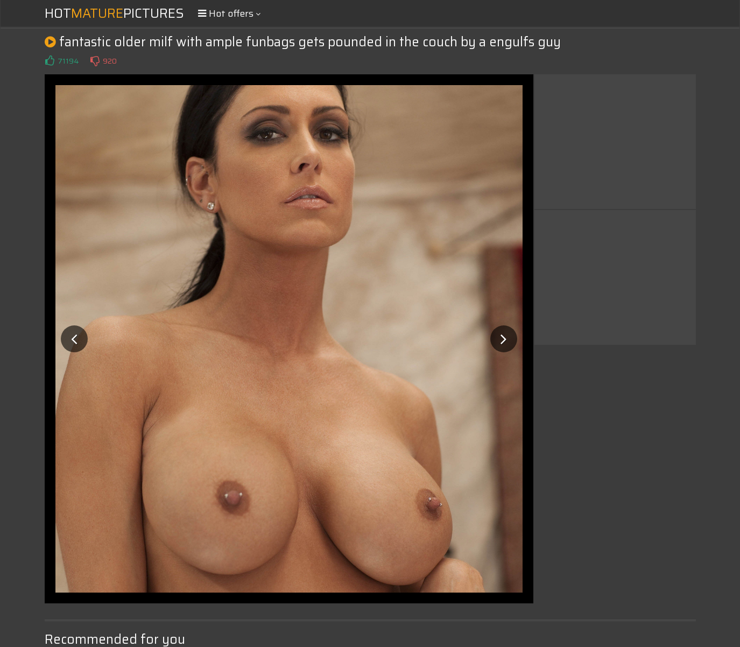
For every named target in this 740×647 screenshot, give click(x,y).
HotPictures (114, 13)
